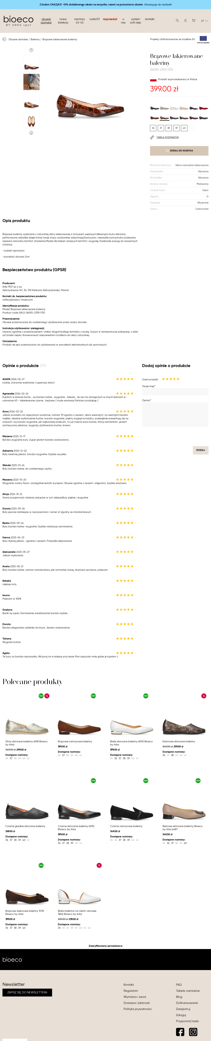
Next (31, 133)
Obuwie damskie (46, 21)
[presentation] (183, 436)
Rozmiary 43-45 (79, 21)
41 (192, 128)
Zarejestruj (183, 1009)
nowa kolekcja (63, 21)
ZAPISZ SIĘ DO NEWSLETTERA (27, 992)
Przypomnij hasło (187, 1021)
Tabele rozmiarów (188, 990)
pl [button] (204, 20)
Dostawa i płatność (137, 1003)
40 (184, 128)
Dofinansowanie (187, 1003)
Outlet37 (95, 19)
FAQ (179, 984)
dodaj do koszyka (179, 150)
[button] (185, 20)
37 (161, 128)
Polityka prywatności (138, 1009)
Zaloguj (181, 1015)
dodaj (200, 450)
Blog (179, 997)
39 (176, 128)
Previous (31, 50)
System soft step (135, 21)
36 (153, 128)
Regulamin (131, 990)
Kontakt (149, 19)
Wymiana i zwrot (135, 997)
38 (168, 128)
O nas (123, 21)
